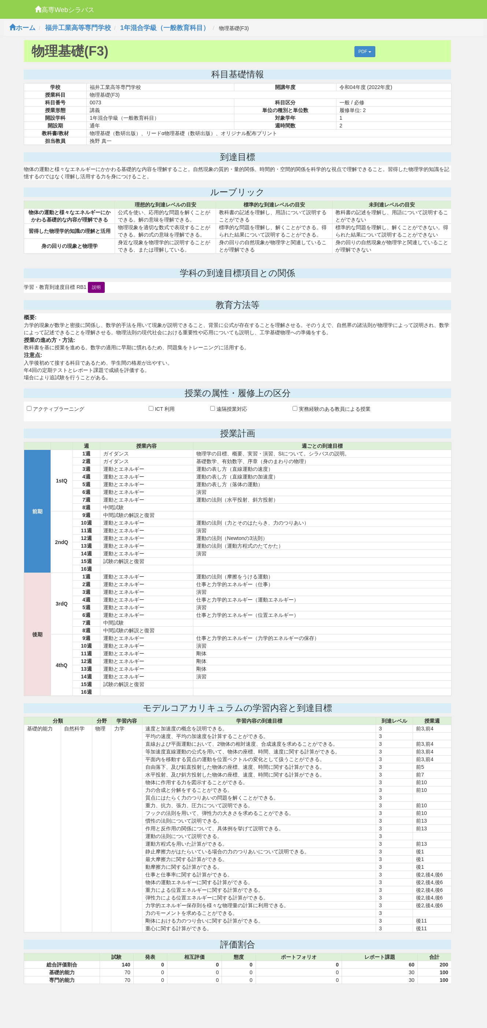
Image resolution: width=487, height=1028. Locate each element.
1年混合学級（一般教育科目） (164, 27)
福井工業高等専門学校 (78, 27)
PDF (364, 51)
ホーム (22, 27)
